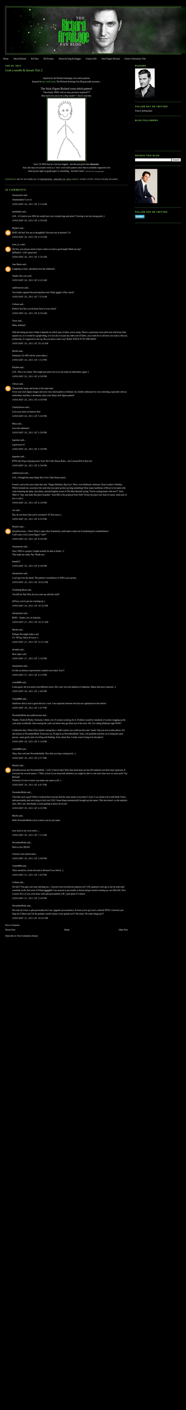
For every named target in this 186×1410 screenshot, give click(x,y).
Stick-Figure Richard (110, 59)
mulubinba (16, 211)
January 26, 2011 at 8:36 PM (29, 539)
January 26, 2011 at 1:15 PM (29, 360)
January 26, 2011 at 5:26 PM (29, 416)
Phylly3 (15, 228)
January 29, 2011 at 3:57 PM (29, 758)
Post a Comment (12, 925)
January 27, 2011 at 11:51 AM (30, 642)
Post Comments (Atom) (27, 936)
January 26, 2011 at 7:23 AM (29, 297)
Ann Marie (17, 264)
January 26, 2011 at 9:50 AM (29, 313)
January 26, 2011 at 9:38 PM (29, 566)
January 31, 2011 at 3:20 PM (29, 898)
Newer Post (10, 930)
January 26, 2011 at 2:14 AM (29, 204)
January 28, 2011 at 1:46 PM (29, 691)
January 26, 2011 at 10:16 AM (30, 343)
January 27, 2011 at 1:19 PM (29, 658)
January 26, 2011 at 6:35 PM (29, 519)
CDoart (15, 384)
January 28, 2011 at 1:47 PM (29, 708)
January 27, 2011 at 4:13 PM (29, 675)
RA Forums (49, 59)
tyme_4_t (16, 244)
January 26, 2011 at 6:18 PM (29, 503)
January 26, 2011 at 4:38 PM (29, 376)
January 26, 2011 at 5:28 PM (29, 432)
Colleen (15, 304)
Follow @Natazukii (143, 111)
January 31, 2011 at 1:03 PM (29, 875)
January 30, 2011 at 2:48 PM (29, 858)
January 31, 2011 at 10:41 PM (30, 918)
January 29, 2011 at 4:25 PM (29, 808)
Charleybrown (18, 407)
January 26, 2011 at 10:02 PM (30, 582)
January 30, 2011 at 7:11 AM (29, 835)
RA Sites (35, 59)
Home (5, 59)
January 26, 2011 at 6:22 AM (29, 280)
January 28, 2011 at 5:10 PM (29, 741)
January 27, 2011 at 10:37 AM (30, 622)
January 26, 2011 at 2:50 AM (29, 220)
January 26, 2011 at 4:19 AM (29, 237)
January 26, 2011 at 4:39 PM (29, 400)
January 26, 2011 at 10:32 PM (30, 606)
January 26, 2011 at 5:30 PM (29, 465)
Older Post (123, 930)
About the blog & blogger (69, 59)
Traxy (14, 321)
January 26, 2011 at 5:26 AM (29, 257)
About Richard (19, 59)
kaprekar (16, 440)
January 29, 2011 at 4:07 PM (29, 785)
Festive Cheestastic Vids (135, 59)
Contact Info (91, 59)
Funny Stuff (86, 179)
